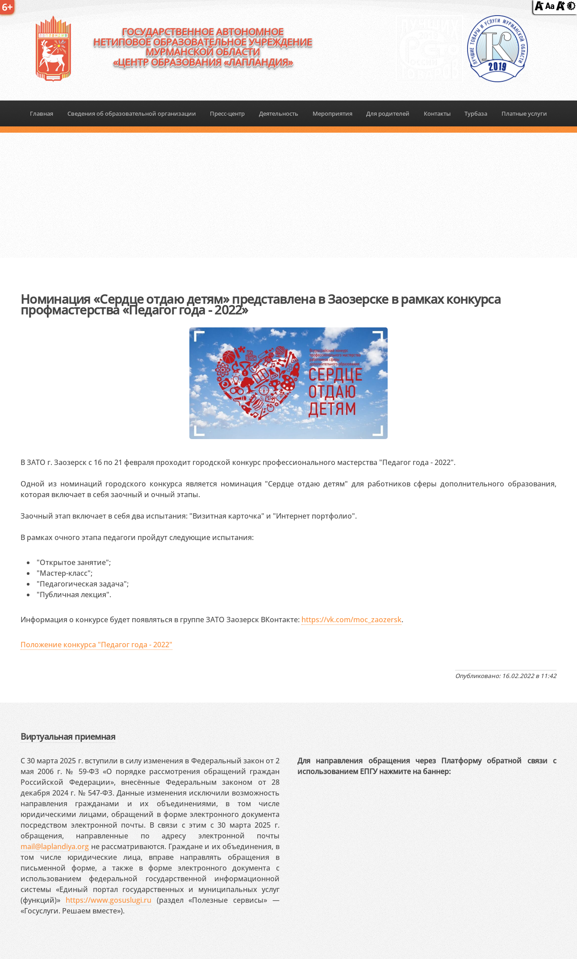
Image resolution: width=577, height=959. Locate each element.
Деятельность (278, 113)
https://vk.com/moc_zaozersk (351, 619)
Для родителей (388, 113)
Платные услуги (524, 113)
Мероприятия (332, 113)
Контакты (437, 113)
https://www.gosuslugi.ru (108, 900)
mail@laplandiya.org (55, 846)
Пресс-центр (227, 113)
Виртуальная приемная (68, 736)
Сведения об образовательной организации (131, 113)
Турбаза (475, 113)
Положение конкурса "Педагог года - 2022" (96, 644)
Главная (41, 113)
